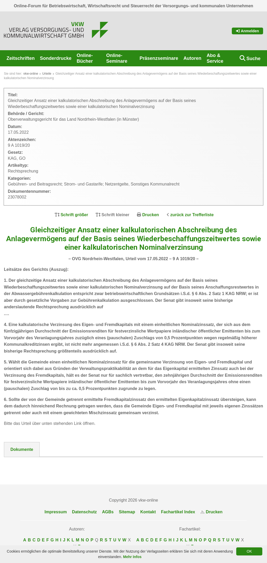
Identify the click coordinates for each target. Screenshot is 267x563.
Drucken (150, 215)
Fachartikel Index (178, 512)
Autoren (192, 58)
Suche (253, 58)
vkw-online (30, 73)
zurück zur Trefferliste (192, 215)
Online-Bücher (85, 58)
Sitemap (127, 512)
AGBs (107, 512)
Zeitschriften (21, 58)
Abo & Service (215, 58)
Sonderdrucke (55, 58)
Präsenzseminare (158, 58)
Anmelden (247, 31)
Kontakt (148, 512)
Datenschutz (84, 512)
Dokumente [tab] (21, 449)
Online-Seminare (116, 58)
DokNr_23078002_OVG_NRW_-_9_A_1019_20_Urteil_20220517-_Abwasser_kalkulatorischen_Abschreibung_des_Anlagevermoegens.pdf (133, 465)
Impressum (56, 512)
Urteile (46, 73)
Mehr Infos (132, 557)
